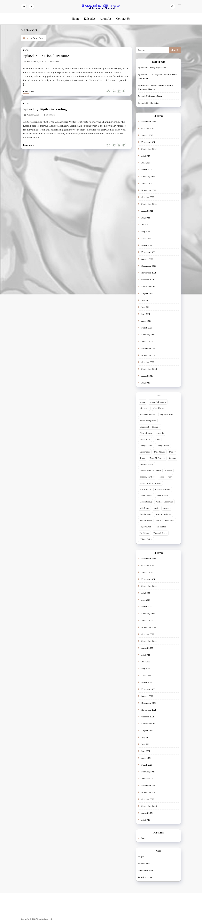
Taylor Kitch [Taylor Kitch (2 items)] (145, 527)
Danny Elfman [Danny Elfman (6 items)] (163, 446)
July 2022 (145, 218)
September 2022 (149, 204)
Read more (28, 92)
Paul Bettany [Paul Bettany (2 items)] (145, 514)
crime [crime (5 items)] (157, 439)
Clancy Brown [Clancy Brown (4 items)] (146, 433)
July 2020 (145, 383)
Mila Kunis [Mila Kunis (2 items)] (144, 508)
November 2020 (148, 355)
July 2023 (145, 156)
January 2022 (147, 259)
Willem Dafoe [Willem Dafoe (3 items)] (146, 539)
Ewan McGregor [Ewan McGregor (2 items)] (157, 458)
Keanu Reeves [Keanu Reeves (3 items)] (146, 495)
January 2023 (147, 183)
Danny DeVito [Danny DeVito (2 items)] (146, 446)
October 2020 (147, 362)
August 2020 (147, 376)
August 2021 (147, 293)
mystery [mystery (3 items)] (167, 508)
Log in (141, 857)
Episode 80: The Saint (148, 103)
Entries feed (144, 863)
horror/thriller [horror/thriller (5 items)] (147, 477)
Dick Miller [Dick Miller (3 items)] (145, 452)
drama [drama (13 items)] (142, 458)
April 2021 (146, 321)
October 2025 (147, 128)
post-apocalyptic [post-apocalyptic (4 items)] (163, 514)
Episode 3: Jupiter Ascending (45, 109)
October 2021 (147, 280)
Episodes (89, 19)
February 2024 (148, 142)
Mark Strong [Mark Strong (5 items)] (146, 502)
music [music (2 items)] (156, 508)
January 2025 (147, 135)
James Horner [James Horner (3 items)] (165, 477)
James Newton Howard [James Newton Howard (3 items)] (150, 483)
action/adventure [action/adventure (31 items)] (158, 402)
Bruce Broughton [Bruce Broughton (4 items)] (148, 421)
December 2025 (148, 122)
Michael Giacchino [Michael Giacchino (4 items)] (164, 502)
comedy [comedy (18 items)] (160, 433)
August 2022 (147, 211)
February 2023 (148, 177)
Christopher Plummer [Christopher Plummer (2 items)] (150, 427)
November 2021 (148, 273)
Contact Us (123, 19)
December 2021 (148, 266)
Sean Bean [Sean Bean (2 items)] (170, 520)
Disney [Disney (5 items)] (172, 452)
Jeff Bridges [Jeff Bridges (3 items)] (145, 489)
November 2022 (148, 190)
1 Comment (54, 62)
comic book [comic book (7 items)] (145, 439)
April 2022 (146, 238)
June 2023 (145, 163)
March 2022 (146, 245)
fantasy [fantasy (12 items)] (172, 458)
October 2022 (147, 197)
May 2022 (145, 232)
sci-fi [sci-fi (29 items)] (158, 520)
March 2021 (146, 328)
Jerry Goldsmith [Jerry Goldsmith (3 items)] (162, 489)
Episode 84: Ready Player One (152, 68)
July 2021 (145, 300)
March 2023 (146, 170)
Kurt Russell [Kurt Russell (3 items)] (162, 495)
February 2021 (148, 335)
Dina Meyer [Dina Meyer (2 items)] (159, 452)
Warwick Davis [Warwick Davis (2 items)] (160, 533)
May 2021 (145, 314)
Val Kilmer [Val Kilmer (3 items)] (144, 533)
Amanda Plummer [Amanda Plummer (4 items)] (148, 414)
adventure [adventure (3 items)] (144, 408)
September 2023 (149, 149)
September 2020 (149, 369)
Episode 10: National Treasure (46, 56)
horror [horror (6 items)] (168, 470)
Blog (25, 51)
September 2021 (148, 287)
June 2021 (145, 307)
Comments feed (145, 870)
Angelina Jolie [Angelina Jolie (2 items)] (166, 414)
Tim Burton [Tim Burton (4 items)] (161, 527)
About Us (106, 19)
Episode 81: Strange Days (150, 96)
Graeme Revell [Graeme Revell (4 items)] (146, 464)
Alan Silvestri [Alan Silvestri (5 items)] (159, 408)
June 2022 (145, 225)
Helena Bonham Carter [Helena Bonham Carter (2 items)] (150, 470)
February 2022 (148, 252)
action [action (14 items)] (142, 402)
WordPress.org (145, 877)
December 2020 (148, 348)
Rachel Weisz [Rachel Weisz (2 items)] (146, 520)
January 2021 (147, 342)
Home (76, 19)
